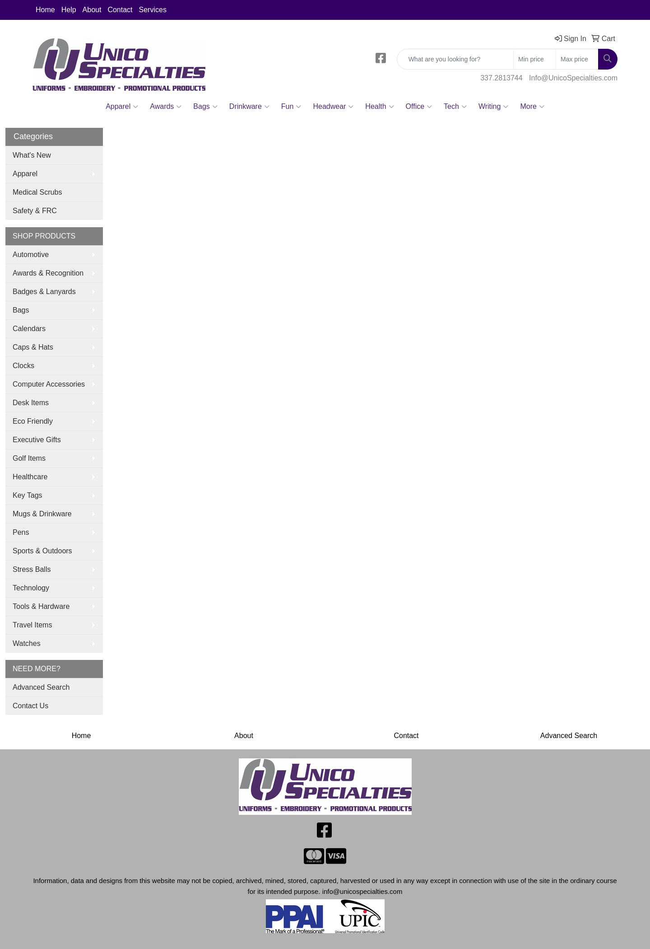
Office (419, 106)
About (92, 10)
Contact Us (30, 706)
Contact (119, 10)
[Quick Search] (455, 59)
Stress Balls (32, 569)
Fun (291, 106)
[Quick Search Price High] (577, 59)
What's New (32, 155)
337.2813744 (501, 78)
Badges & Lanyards (44, 291)
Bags (205, 106)
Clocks (23, 365)
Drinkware (249, 106)
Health (379, 106)
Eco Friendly (33, 421)
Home (45, 10)
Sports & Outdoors (42, 551)
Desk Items (31, 403)
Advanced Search (41, 687)
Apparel (122, 106)
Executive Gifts (37, 440)
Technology (31, 588)
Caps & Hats (33, 347)
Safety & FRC (35, 211)
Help (68, 10)
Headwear (333, 106)
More (532, 106)
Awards (165, 106)
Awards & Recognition (48, 273)
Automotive (31, 254)
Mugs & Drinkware (42, 514)
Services (153, 10)
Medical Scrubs (37, 192)
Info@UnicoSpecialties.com (573, 78)
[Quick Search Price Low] (534, 59)
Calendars (29, 328)
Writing (493, 106)
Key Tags (27, 495)
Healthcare (30, 477)
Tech (455, 106)
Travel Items (32, 625)
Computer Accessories (49, 384)
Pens (21, 532)
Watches (27, 643)
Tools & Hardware (41, 606)
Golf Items (29, 458)
